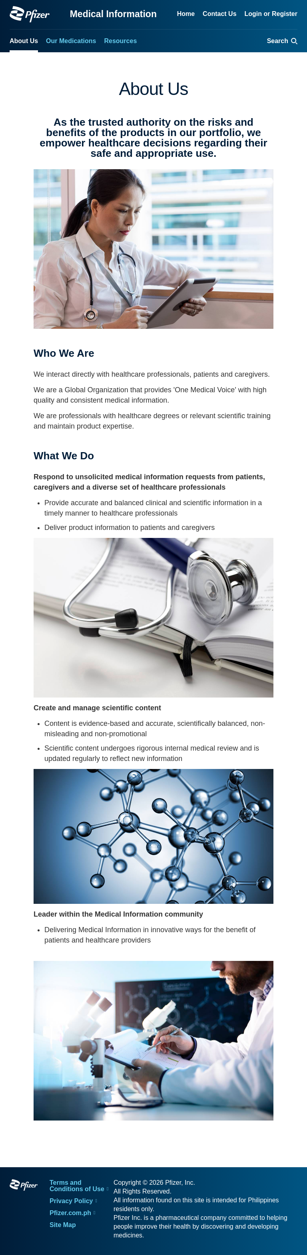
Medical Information (113, 14)
